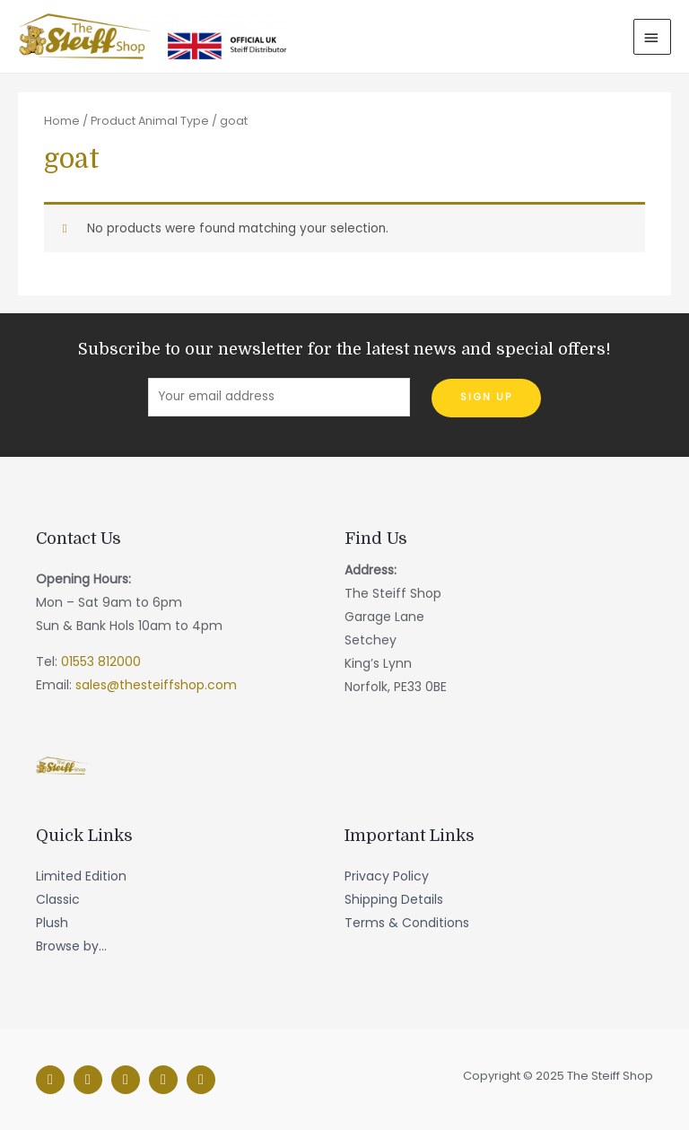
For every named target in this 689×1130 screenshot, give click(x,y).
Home (62, 120)
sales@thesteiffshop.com (156, 685)
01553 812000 (101, 661)
